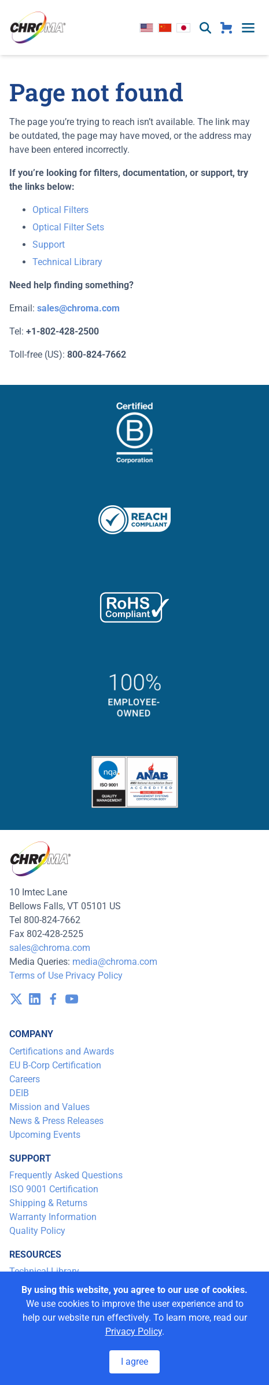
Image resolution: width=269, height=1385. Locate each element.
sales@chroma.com (49, 947)
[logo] (38, 27)
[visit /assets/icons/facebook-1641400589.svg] (53, 999)
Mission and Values (49, 1106)
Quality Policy (37, 1230)
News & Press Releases (56, 1120)
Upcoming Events (44, 1134)
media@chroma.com (114, 961)
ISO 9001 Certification (53, 1189)
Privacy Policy (94, 975)
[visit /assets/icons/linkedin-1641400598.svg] (35, 999)
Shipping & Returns (48, 1202)
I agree (134, 1361)
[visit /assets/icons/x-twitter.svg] (16, 999)
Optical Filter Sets (68, 227)
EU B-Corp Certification (55, 1065)
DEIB (19, 1093)
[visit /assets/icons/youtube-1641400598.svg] (72, 999)
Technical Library (67, 261)
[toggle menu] (248, 27)
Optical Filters (60, 209)
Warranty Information (53, 1216)
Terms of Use (36, 975)
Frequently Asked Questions (66, 1175)
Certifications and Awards (61, 1051)
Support (48, 244)
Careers (24, 1079)
